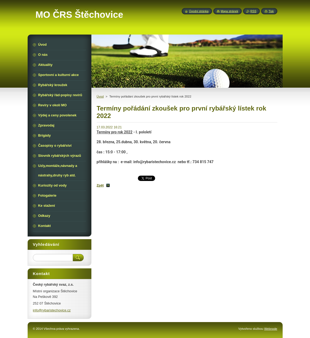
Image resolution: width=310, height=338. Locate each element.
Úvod (100, 96)
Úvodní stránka (199, 11)
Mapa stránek (229, 11)
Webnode (270, 328)
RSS (253, 11)
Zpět (100, 185)
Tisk (271, 11)
